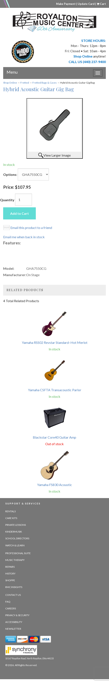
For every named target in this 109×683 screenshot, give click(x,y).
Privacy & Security (17, 615)
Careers (10, 608)
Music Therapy (15, 560)
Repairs (10, 566)
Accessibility (13, 622)
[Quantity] (23, 200)
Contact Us (13, 594)
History (10, 573)
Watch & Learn (15, 545)
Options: (10, 174)
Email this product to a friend (31, 228)
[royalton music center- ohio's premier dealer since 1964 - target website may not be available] (54, 22)
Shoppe (10, 580)
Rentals (10, 511)
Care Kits (11, 518)
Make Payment (66, 4)
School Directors (17, 538)
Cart (101, 4)
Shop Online (10, 82)
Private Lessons (15, 524)
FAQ (7, 601)
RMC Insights (13, 587)
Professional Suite (18, 553)
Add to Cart (19, 213)
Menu (12, 70)
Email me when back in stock (24, 237)
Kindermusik (13, 531)
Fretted (24, 82)
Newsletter (13, 628)
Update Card (86, 4)
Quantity (7, 200)
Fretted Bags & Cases (44, 82)
